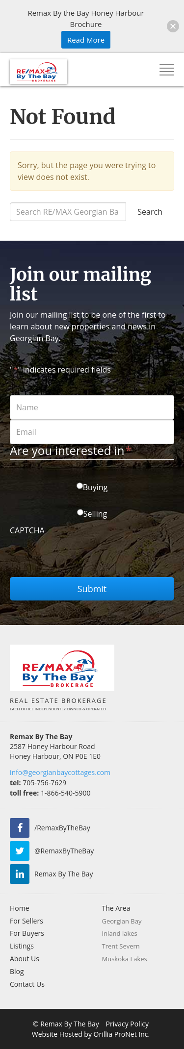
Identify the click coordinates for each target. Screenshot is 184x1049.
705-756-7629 (38, 782)
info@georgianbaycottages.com (60, 772)
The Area (116, 908)
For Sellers (26, 920)
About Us (24, 958)
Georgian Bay (122, 921)
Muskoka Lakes (124, 958)
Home (19, 908)
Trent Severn (121, 946)
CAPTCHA (27, 530)
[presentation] (84, 558)
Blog (17, 971)
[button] (173, 26)
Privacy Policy (127, 1023)
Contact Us (27, 984)
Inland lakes (119, 933)
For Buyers (27, 933)
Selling (95, 513)
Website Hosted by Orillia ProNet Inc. (91, 1034)
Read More (86, 40)
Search (149, 211)
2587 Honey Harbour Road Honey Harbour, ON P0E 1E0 (55, 751)
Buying (95, 487)
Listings (22, 945)
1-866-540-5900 (50, 793)
